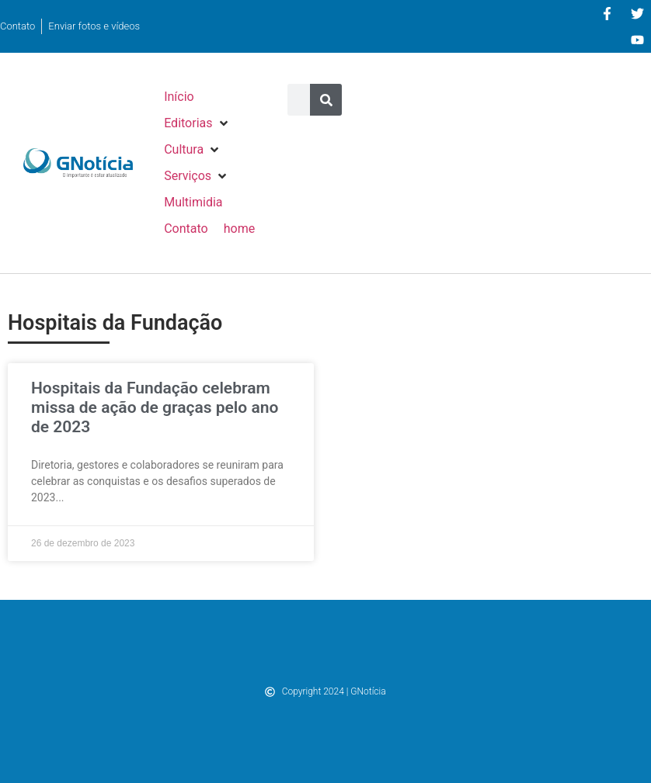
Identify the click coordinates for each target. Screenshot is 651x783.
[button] (197, 123)
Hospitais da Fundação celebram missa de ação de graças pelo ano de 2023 (154, 407)
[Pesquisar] (326, 100)
